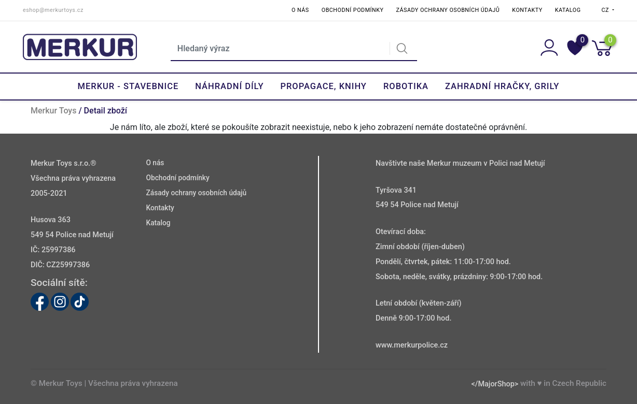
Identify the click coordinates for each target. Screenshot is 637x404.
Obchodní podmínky (353, 10)
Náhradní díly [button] (229, 86)
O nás (300, 10)
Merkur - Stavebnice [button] (128, 86)
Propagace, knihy (323, 86)
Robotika (405, 86)
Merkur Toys (53, 111)
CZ (606, 10)
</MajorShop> (494, 383)
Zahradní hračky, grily (502, 86)
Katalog (568, 10)
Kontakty (527, 10)
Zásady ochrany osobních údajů (448, 10)
